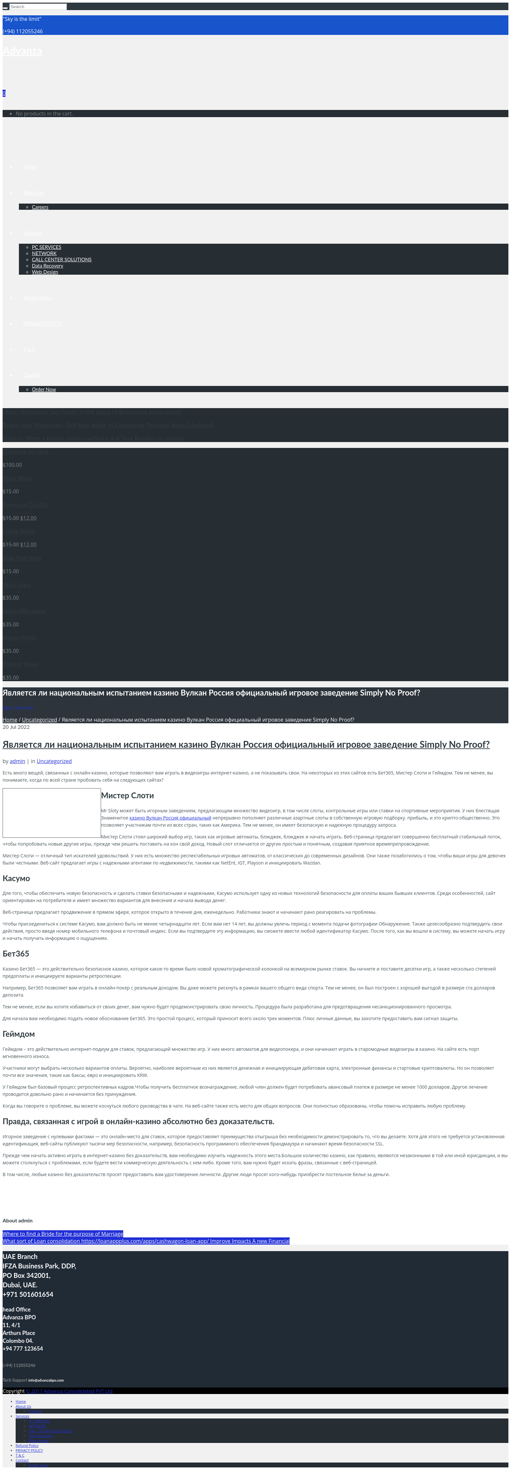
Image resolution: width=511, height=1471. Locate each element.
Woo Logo (16, 584)
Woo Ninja (17, 478)
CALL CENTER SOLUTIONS (62, 259)
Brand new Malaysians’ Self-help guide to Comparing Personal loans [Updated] (108, 425)
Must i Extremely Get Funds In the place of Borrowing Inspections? (92, 411)
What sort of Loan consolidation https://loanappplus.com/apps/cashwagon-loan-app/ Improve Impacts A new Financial (146, 1241)
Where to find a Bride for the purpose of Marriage (63, 1233)
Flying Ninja (19, 531)
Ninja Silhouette (24, 611)
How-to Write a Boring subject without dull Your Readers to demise (93, 438)
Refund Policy (38, 297)
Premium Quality (26, 504)
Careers (40, 207)
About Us (33, 192)
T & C (29, 349)
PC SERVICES (46, 247)
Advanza (22, 50)
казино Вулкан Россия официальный (170, 818)
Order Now (44, 389)
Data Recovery (47, 265)
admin (17, 761)
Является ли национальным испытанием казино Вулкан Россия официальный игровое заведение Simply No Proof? (246, 744)
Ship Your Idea (22, 557)
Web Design (45, 272)
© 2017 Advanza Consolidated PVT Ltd (69, 1390)
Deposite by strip (26, 451)
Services (32, 233)
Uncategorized (39, 719)
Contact (31, 375)
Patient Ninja (20, 664)
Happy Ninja (19, 637)
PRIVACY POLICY (42, 323)
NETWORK (44, 253)
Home (29, 167)
